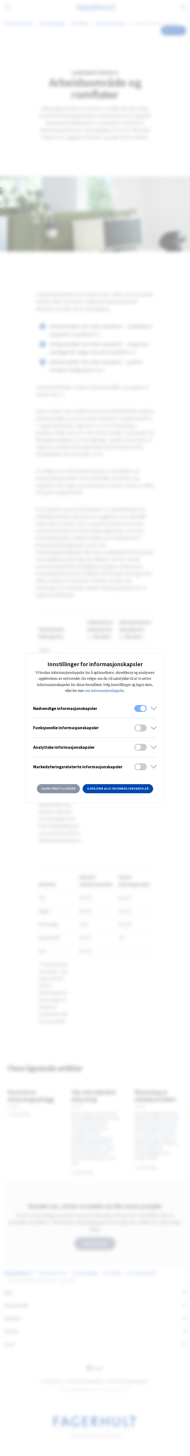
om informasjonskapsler (104, 691)
